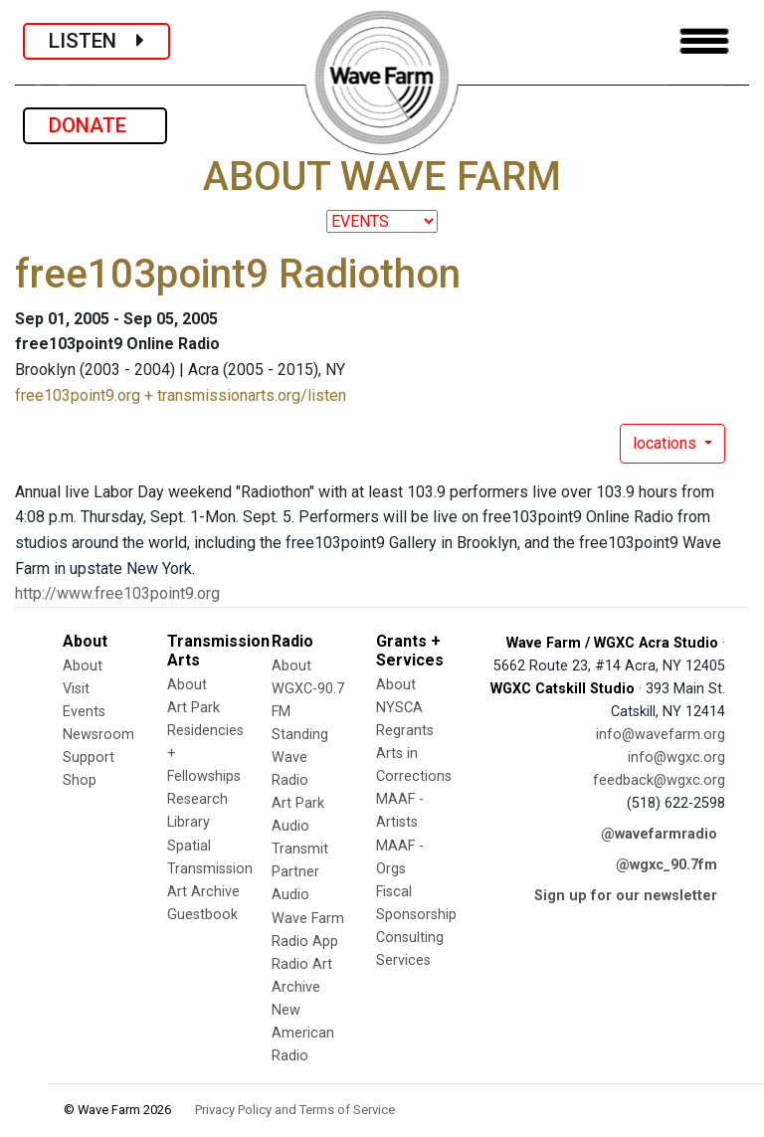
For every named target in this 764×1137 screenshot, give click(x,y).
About (82, 666)
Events (84, 711)
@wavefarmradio (659, 834)
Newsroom (98, 734)
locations (666, 443)
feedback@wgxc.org (659, 780)
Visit (76, 688)
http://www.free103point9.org (117, 593)
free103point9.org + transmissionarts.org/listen (180, 395)
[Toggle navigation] (704, 41)
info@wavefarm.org (660, 734)
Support (88, 757)
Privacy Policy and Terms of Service (295, 1109)
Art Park (193, 707)
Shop (79, 780)
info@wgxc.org (676, 757)
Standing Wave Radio (300, 757)
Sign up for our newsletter (625, 895)
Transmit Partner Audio (300, 872)
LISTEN (96, 41)
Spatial (189, 846)
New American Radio (303, 1033)
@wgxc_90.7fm (666, 864)
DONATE (95, 125)
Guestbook (202, 914)
